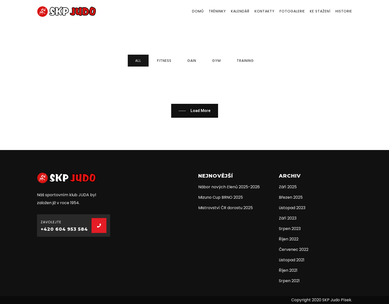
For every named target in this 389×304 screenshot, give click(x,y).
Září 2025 (288, 187)
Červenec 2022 (293, 249)
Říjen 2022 (288, 239)
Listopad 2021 (291, 260)
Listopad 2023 (292, 208)
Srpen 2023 (290, 228)
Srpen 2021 (289, 281)
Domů (198, 11)
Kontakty (265, 11)
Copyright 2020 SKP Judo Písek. (321, 300)
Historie (343, 11)
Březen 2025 (291, 197)
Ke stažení (320, 11)
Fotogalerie (292, 11)
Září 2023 (287, 218)
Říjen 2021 (288, 270)
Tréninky (217, 11)
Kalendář (240, 11)
